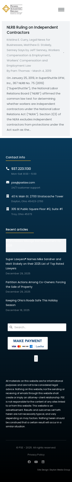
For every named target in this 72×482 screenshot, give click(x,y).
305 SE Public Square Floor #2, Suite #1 (37, 209)
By (18, 71)
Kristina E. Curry (17, 40)
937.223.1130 (21, 168)
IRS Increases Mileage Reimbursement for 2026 (33, 243)
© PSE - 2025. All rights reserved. (36, 447)
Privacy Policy (36, 454)
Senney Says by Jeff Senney (27, 50)
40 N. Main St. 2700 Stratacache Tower (37, 196)
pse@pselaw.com (23, 182)
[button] (36, 358)
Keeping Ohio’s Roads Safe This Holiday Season (32, 302)
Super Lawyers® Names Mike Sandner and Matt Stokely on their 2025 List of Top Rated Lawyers (35, 263)
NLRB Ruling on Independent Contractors (32, 30)
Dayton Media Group (60, 469)
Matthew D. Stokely (37, 45)
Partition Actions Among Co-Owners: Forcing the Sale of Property (36, 284)
